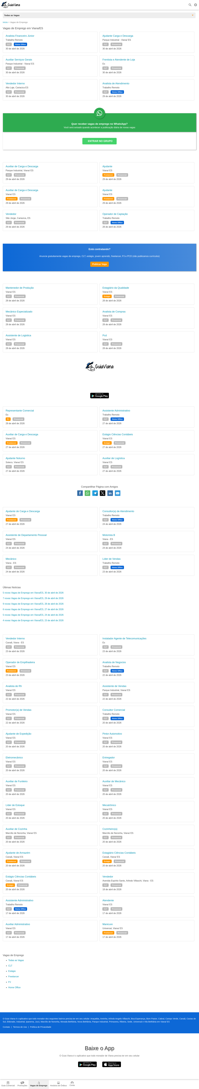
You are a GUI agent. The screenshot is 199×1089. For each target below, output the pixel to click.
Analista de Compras (113, 311)
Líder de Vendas (111, 559)
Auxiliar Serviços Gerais (19, 59)
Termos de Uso (20, 1027)
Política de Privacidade (40, 1027)
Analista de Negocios (114, 662)
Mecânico (11, 559)
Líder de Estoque (15, 805)
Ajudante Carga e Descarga (117, 35)
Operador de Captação (115, 214)
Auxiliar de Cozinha (16, 829)
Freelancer (108, 175)
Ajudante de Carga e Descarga (23, 511)
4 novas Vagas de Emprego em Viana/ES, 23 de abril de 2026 (33, 620)
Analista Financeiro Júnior (20, 35)
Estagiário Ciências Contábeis (119, 852)
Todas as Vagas (16, 960)
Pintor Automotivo (112, 733)
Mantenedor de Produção (20, 287)
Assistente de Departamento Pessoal (26, 535)
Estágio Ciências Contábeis (117, 434)
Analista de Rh (14, 686)
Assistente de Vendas (114, 686)
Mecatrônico (109, 805)
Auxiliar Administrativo (18, 924)
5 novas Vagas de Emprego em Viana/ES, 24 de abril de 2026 (33, 615)
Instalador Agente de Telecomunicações (124, 638)
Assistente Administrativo (116, 410)
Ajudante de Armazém (18, 852)
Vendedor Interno (15, 83)
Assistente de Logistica (18, 335)
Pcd (104, 335)
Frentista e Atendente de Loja (118, 59)
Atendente (108, 900)
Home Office (20, 44)
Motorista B (108, 535)
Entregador (108, 757)
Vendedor (11, 214)
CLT (8, 44)
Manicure (107, 924)
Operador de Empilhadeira (20, 662)
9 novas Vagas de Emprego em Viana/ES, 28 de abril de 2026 (33, 604)
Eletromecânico (14, 757)
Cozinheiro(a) (109, 829)
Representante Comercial (20, 410)
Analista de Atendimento (115, 83)
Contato (6, 1027)
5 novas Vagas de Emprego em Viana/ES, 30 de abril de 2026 (33, 593)
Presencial (116, 44)
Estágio (107, 296)
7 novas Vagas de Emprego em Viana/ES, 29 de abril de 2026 (33, 598)
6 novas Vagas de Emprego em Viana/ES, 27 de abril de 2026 (33, 609)
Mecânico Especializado (19, 311)
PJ (8, 419)
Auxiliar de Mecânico (113, 781)
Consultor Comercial (113, 710)
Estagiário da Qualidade (115, 287)
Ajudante (107, 166)
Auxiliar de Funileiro (17, 781)
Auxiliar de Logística (113, 458)
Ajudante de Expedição (18, 733)
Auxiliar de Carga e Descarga (22, 166)
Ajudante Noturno (15, 458)
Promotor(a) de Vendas (18, 710)
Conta (72, 1083)
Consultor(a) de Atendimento (118, 511)
